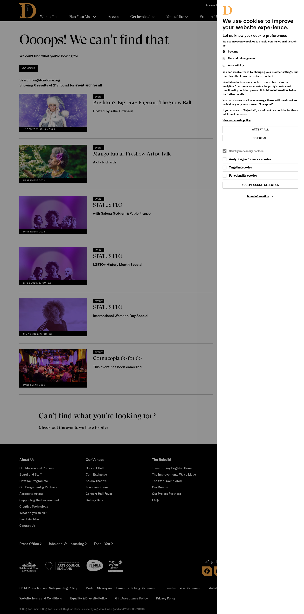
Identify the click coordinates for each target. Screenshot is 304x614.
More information (258, 196)
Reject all (260, 138)
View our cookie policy (236, 120)
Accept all (260, 129)
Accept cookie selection (260, 185)
